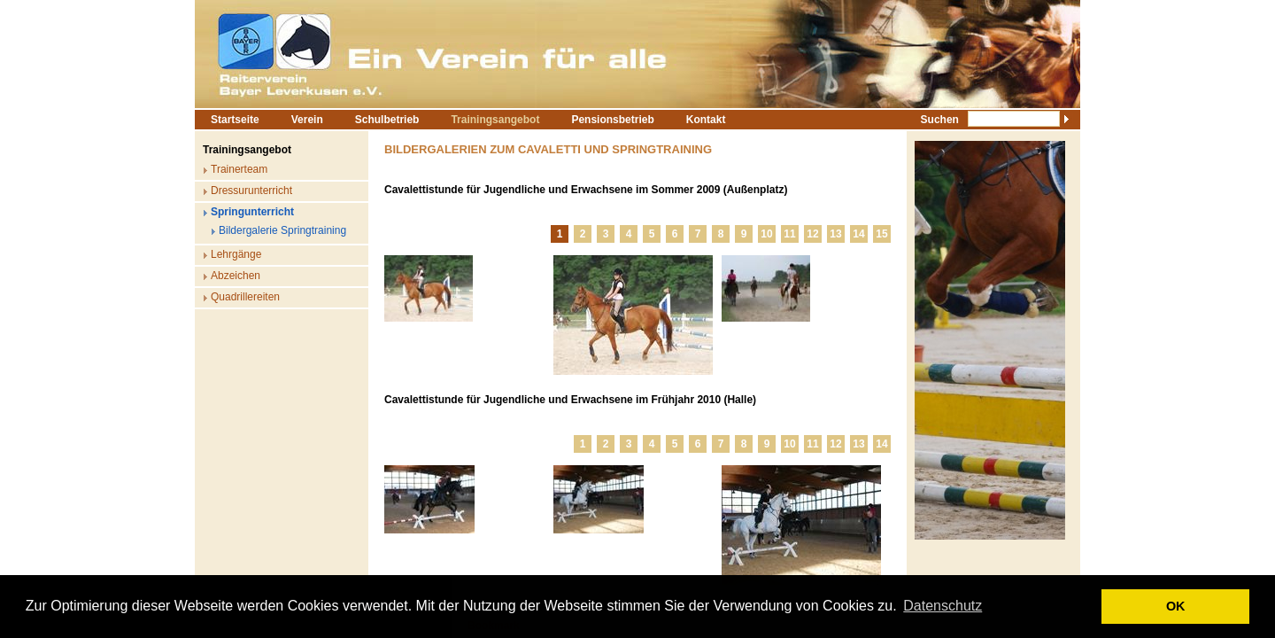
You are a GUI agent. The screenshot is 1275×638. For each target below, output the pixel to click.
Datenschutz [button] (942, 605)
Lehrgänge (236, 254)
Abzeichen (235, 275)
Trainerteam (239, 169)
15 (881, 234)
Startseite (235, 119)
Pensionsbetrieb (612, 119)
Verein (307, 119)
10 (766, 234)
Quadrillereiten (245, 297)
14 (858, 234)
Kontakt (706, 119)
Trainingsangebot (495, 119)
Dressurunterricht (251, 190)
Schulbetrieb (387, 119)
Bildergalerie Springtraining (282, 230)
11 (789, 234)
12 (812, 234)
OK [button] (1176, 606)
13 (835, 234)
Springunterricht (252, 212)
